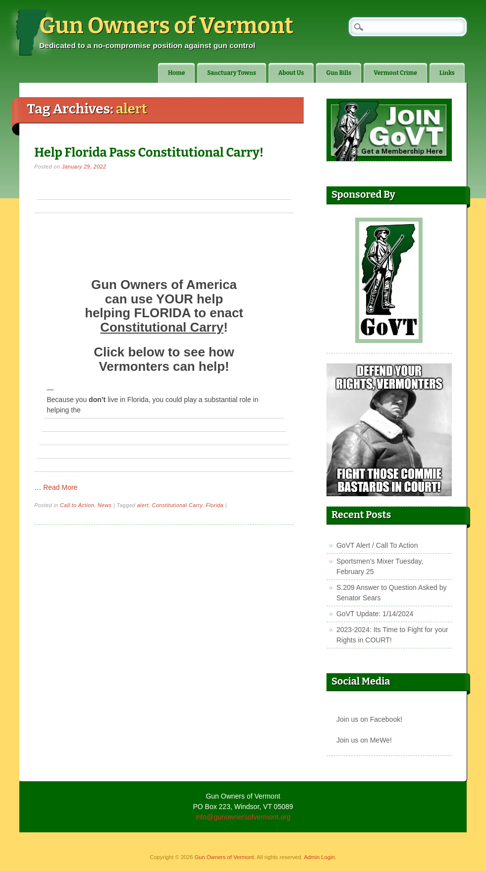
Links (447, 72)
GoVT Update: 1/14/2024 (374, 614)
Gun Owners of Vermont (166, 25)
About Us (291, 72)
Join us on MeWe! (364, 740)
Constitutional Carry (177, 505)
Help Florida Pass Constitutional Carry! (149, 152)
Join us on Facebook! (369, 719)
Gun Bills (338, 72)
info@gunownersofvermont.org (243, 817)
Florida (214, 505)
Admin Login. (320, 857)
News (104, 505)
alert (143, 505)
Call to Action (77, 505)
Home (176, 72)
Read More (60, 487)
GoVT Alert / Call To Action (377, 545)
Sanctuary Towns (231, 72)
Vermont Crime (395, 72)
